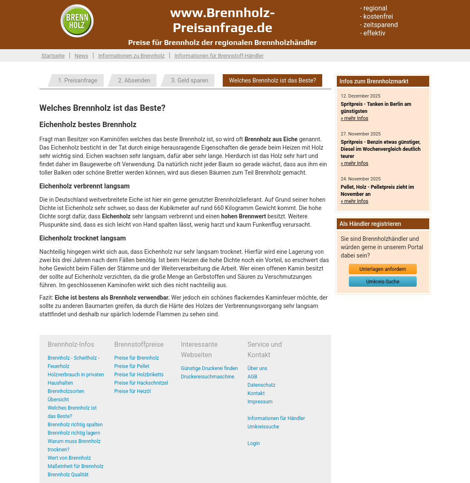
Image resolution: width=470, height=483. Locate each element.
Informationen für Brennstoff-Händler (219, 56)
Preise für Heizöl (132, 391)
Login (254, 443)
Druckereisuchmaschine (207, 377)
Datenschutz (262, 385)
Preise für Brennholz (136, 358)
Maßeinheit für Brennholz (76, 466)
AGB (252, 377)
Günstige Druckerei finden (209, 368)
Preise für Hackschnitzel (141, 383)
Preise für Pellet (131, 366)
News (81, 56)
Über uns (257, 368)
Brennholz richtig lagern (74, 433)
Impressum (260, 402)
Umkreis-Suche (382, 282)
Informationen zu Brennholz (131, 56)
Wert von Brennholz (69, 458)
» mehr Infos (354, 118)
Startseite (53, 56)
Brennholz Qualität (68, 475)
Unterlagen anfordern (383, 269)
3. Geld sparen (189, 80)
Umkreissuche (263, 427)
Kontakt (256, 393)
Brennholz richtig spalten (75, 425)
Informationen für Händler (276, 418)
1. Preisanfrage (77, 80)
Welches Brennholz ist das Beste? (272, 80)
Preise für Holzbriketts (139, 375)
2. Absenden (134, 80)
